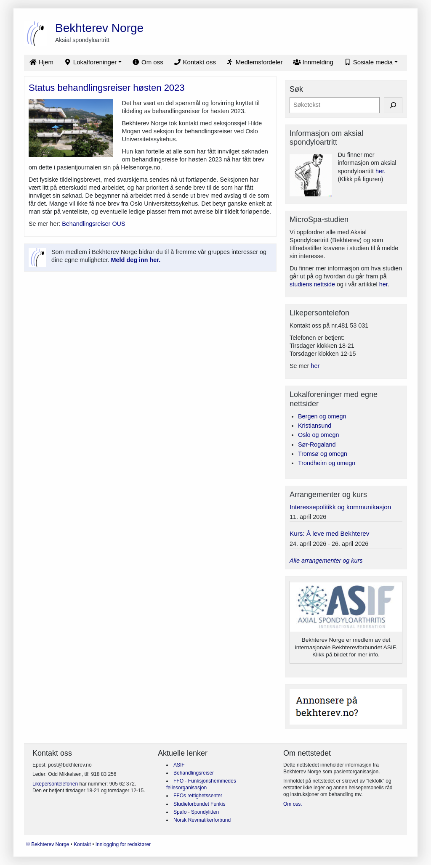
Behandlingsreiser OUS (93, 223)
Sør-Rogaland (317, 444)
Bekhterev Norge (99, 27)
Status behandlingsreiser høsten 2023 (107, 87)
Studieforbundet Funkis (199, 804)
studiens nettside (312, 284)
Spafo (180, 812)
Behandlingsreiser (193, 773)
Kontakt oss (194, 62)
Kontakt (83, 844)
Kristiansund (314, 425)
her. (380, 171)
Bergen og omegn (322, 416)
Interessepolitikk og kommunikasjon (340, 507)
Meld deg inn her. (136, 260)
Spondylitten (205, 812)
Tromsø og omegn (322, 453)
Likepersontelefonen (55, 784)
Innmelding (313, 62)
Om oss (147, 62)
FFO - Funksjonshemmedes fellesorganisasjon (201, 784)
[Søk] (393, 105)
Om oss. (292, 804)
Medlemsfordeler (254, 62)
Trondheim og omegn (326, 463)
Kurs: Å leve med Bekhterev (329, 533)
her (383, 284)
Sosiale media (368, 62)
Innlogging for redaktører (123, 844)
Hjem (41, 62)
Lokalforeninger (90, 62)
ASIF (179, 765)
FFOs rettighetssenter (197, 796)
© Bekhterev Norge (48, 844)
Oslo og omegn (318, 434)
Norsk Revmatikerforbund (202, 820)
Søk (296, 89)
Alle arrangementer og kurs (326, 560)
